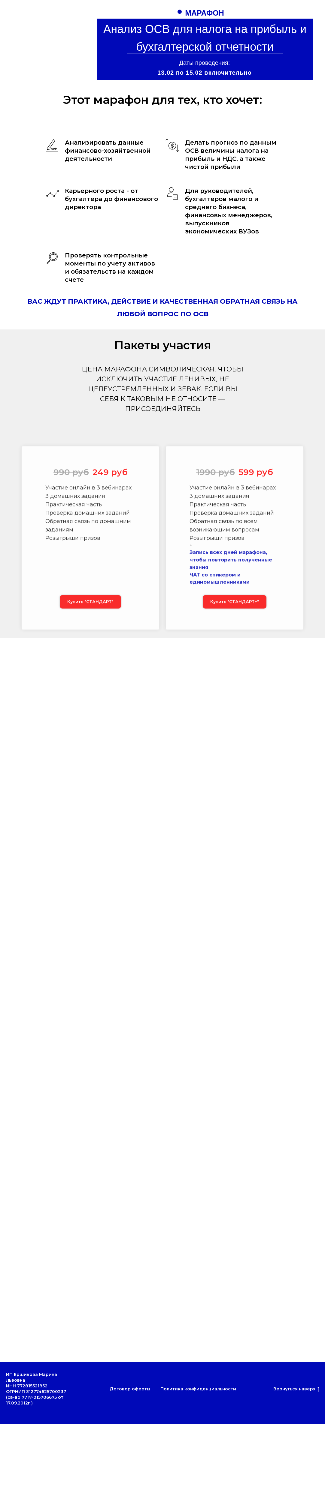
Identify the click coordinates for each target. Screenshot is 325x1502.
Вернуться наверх (296, 1389)
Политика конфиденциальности (198, 1389)
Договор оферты (130, 1389)
